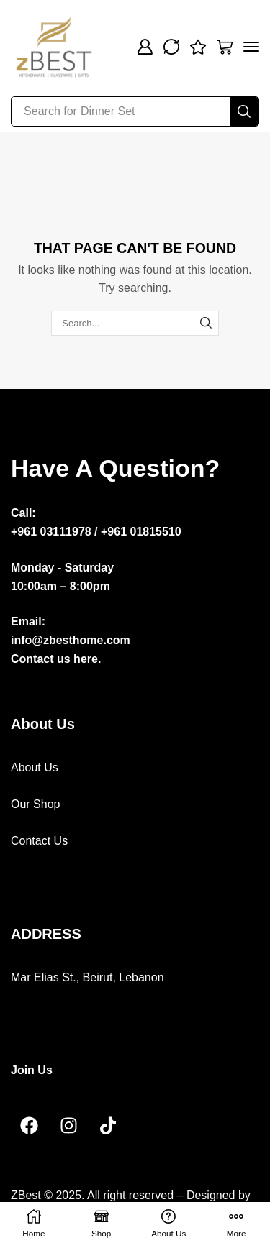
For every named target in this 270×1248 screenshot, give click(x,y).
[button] (145, 47)
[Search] (244, 111)
